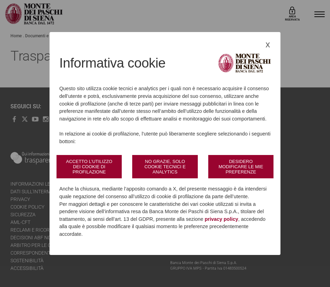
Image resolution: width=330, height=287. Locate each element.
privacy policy (221, 219)
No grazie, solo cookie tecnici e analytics (165, 166)
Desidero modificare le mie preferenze (240, 166)
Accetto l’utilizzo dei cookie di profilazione (89, 166)
